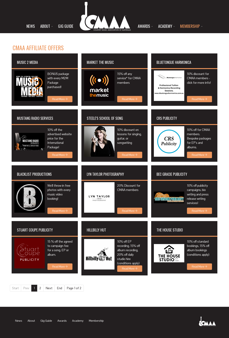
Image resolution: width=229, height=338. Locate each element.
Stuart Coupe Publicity (35, 230)
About (46, 26)
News (30, 26)
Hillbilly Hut (96, 230)
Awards (145, 26)
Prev (26, 288)
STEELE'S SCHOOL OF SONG (105, 118)
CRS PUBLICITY (167, 118)
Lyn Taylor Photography (105, 174)
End (59, 288)
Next (49, 288)
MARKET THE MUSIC (100, 62)
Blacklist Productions (34, 174)
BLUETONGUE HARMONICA (174, 62)
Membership (191, 26)
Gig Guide (65, 26)
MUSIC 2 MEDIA (27, 62)
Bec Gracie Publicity (172, 174)
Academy (166, 26)
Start (15, 288)
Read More (60, 99)
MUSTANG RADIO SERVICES (35, 118)
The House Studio (170, 230)
